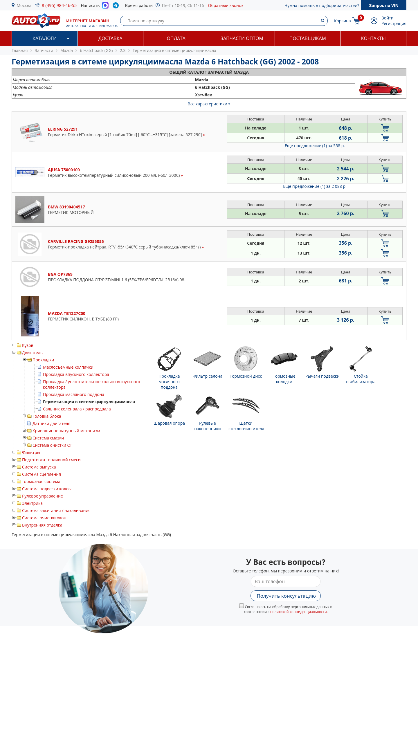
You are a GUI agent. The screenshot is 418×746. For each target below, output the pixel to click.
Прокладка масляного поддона (73, 394)
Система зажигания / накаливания (56, 510)
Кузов (27, 345)
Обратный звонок (226, 5)
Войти (387, 18)
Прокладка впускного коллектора (76, 374)
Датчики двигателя (51, 423)
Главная (20, 50)
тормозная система (41, 481)
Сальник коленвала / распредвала (77, 409)
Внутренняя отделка (42, 525)
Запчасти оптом (242, 38)
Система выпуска (39, 467)
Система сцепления (41, 474)
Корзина (342, 21)
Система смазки (48, 438)
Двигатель (32, 352)
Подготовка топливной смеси (51, 459)
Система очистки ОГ (53, 445)
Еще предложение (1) (315, 145)
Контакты (373, 38)
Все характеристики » (209, 104)
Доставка (110, 38)
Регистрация (393, 23)
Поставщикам (307, 38)
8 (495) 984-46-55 (59, 5)
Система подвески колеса (47, 488)
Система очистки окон (44, 517)
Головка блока (47, 416)
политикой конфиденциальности (298, 611)
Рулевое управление (42, 496)
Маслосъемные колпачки (68, 367)
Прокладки (43, 360)
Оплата (176, 38)
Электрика (32, 503)
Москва (24, 5)
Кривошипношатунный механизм (66, 430)
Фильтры (31, 452)
